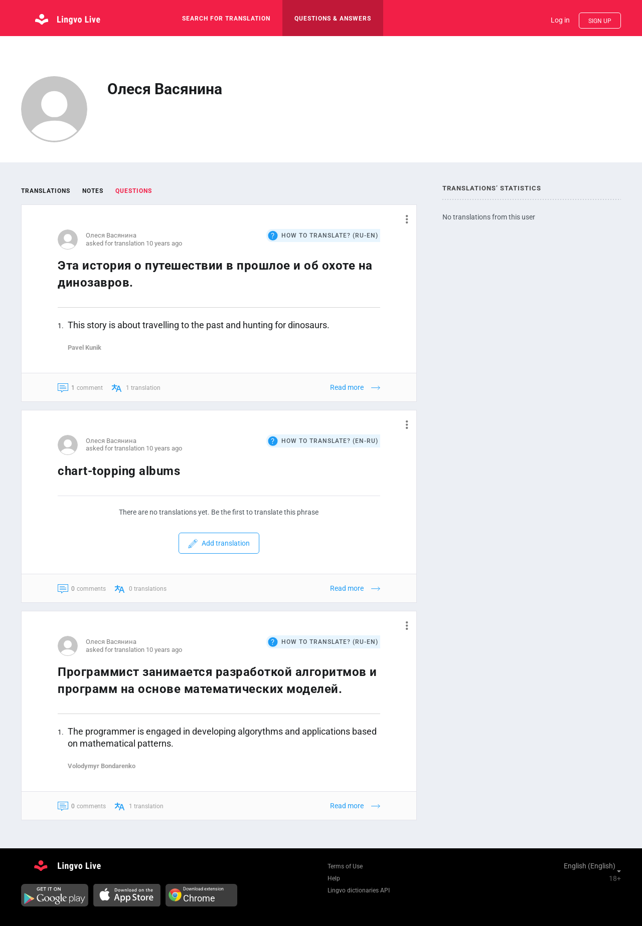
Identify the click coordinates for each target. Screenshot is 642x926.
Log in (560, 20)
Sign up (599, 21)
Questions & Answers (332, 18)
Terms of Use (345, 866)
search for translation (226, 18)
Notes (92, 190)
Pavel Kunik (84, 347)
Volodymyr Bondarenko (101, 766)
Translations (45, 190)
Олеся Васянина (111, 235)
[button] (403, 219)
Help (334, 878)
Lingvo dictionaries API (359, 890)
